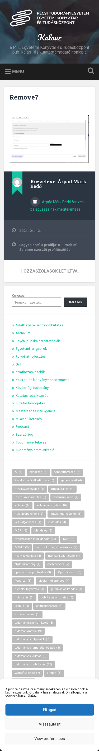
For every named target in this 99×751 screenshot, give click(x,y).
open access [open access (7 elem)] (58, 564)
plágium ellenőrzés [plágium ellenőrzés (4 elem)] (54, 580)
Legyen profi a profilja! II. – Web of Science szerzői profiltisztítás (48, 247)
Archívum (23, 333)
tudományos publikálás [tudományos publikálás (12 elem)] (33, 664)
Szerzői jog (24, 434)
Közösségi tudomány (32, 387)
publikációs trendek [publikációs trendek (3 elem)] (66, 589)
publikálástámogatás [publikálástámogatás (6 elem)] (57, 597)
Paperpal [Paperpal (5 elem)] (23, 580)
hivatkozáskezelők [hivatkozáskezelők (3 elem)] (29, 489)
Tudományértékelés (31, 442)
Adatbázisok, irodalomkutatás (39, 325)
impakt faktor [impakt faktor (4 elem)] (62, 489)
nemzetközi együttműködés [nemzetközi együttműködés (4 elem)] (56, 547)
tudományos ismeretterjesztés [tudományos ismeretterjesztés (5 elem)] (37, 647)
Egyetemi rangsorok (31, 348)
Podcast (22, 426)
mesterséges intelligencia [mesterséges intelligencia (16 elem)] (35, 539)
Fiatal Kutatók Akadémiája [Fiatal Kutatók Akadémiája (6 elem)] (34, 480)
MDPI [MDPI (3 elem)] (21, 530)
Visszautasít (49, 724)
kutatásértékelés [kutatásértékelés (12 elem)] (29, 513)
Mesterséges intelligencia (35, 411)
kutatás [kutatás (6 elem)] (22, 505)
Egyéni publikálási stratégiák (38, 341)
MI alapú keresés (29, 419)
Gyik (19, 364)
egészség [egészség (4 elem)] (38, 472)
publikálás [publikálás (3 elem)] (24, 597)
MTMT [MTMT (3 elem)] (22, 547)
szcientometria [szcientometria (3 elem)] (27, 614)
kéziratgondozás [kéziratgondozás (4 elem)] (28, 522)
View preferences (49, 738)
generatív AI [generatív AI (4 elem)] (71, 480)
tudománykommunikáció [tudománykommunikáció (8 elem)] (34, 622)
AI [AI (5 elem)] (18, 472)
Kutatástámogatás (30, 403)
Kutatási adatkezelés (32, 395)
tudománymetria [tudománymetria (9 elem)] (28, 631)
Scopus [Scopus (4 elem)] (22, 606)
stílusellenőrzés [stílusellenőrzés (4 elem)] (49, 606)
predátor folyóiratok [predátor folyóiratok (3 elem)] (29, 589)
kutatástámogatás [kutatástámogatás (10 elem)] (52, 505)
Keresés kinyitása (90, 71)
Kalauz (49, 37)
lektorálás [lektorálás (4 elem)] (57, 522)
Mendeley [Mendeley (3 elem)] (43, 530)
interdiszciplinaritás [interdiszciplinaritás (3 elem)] (30, 497)
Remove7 (24, 97)
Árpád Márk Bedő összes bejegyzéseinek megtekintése (57, 205)
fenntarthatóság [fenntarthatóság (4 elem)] (67, 472)
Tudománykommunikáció (35, 450)
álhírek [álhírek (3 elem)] (54, 673)
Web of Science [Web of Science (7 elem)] (27, 673)
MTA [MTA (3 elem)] (68, 539)
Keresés (18, 295)
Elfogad (49, 709)
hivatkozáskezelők (30, 372)
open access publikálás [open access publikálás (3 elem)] (33, 572)
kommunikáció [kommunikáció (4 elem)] (65, 497)
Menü (18, 71)
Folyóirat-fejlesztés (31, 356)
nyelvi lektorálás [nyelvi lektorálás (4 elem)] (28, 555)
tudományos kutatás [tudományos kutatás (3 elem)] (30, 656)
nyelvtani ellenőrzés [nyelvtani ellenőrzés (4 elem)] (64, 555)
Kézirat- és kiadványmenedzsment (42, 380)
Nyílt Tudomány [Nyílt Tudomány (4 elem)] (27, 564)
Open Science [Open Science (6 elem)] (69, 572)
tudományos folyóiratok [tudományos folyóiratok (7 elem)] (32, 639)
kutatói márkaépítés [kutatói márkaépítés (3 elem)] (66, 513)
